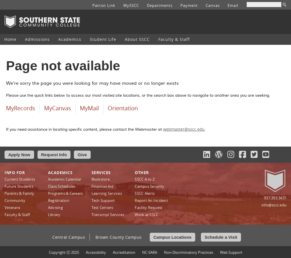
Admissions (37, 39)
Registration (58, 200)
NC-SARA (149, 252)
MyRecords (20, 108)
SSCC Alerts (145, 193)
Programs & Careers (65, 193)
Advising (55, 207)
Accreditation (124, 252)
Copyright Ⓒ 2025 (64, 252)
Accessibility (96, 252)
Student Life (103, 39)
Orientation (123, 108)
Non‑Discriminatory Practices (188, 252)
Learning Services (107, 193)
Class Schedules (62, 186)
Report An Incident (151, 200)
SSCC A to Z (145, 179)
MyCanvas (57, 108)
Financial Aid (102, 186)
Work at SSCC (146, 214)
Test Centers (102, 207)
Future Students (19, 186)
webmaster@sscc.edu (184, 129)
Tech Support (103, 200)
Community (15, 200)
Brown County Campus (118, 237)
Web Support (231, 252)
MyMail (89, 108)
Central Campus (68, 237)
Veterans (12, 207)
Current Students (20, 179)
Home (10, 39)
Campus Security (149, 186)
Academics (69, 39)
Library (54, 214)
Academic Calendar (64, 179)
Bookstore (101, 179)
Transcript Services (108, 214)
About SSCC (137, 39)
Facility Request (148, 207)
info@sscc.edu (273, 205)
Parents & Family (19, 193)
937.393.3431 (275, 197)
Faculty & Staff (174, 39)
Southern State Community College (42, 21)
